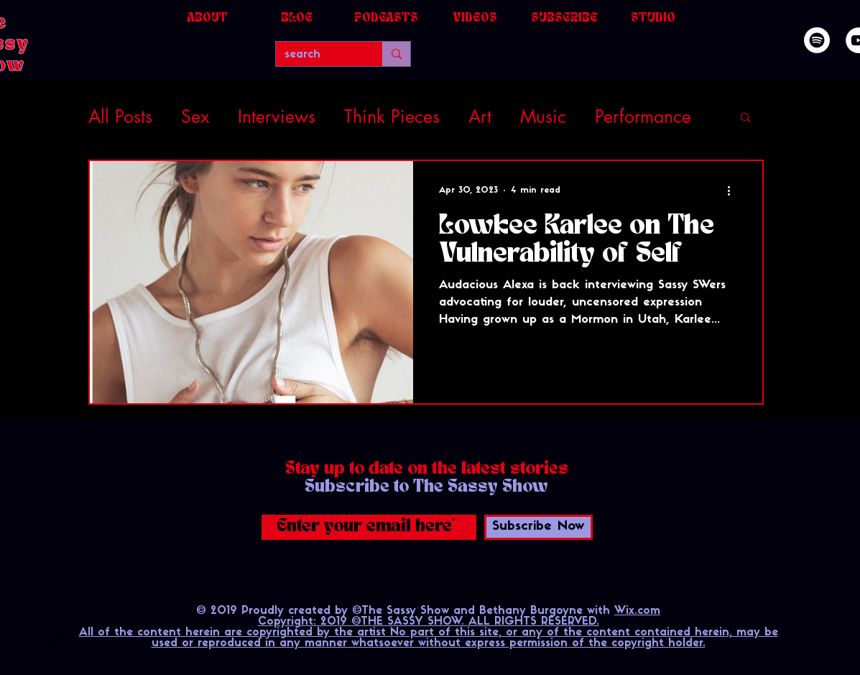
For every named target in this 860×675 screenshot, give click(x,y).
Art (479, 117)
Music (543, 117)
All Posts (120, 117)
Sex (195, 117)
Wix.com (637, 611)
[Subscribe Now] (538, 527)
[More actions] (734, 190)
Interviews (276, 117)
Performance (643, 117)
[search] (318, 55)
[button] (745, 118)
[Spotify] (817, 40)
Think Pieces (392, 117)
